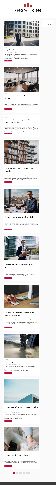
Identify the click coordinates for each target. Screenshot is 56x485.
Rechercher (45, 21)
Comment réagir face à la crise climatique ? (17, 455)
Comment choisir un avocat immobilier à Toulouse (19, 217)
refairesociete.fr (18, 52)
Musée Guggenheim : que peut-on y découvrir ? (19, 362)
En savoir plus (8, 60)
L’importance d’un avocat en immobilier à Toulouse (20, 50)
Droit (5, 47)
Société (6, 404)
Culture (6, 359)
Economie (6, 310)
